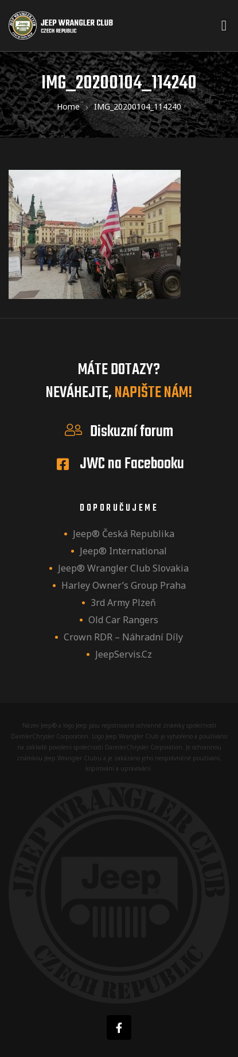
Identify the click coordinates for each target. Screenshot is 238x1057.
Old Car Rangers (123, 619)
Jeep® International (123, 551)
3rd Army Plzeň (123, 602)
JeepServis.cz (123, 654)
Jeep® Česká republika (123, 533)
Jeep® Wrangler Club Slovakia (123, 568)
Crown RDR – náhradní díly (123, 637)
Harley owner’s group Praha (123, 585)
